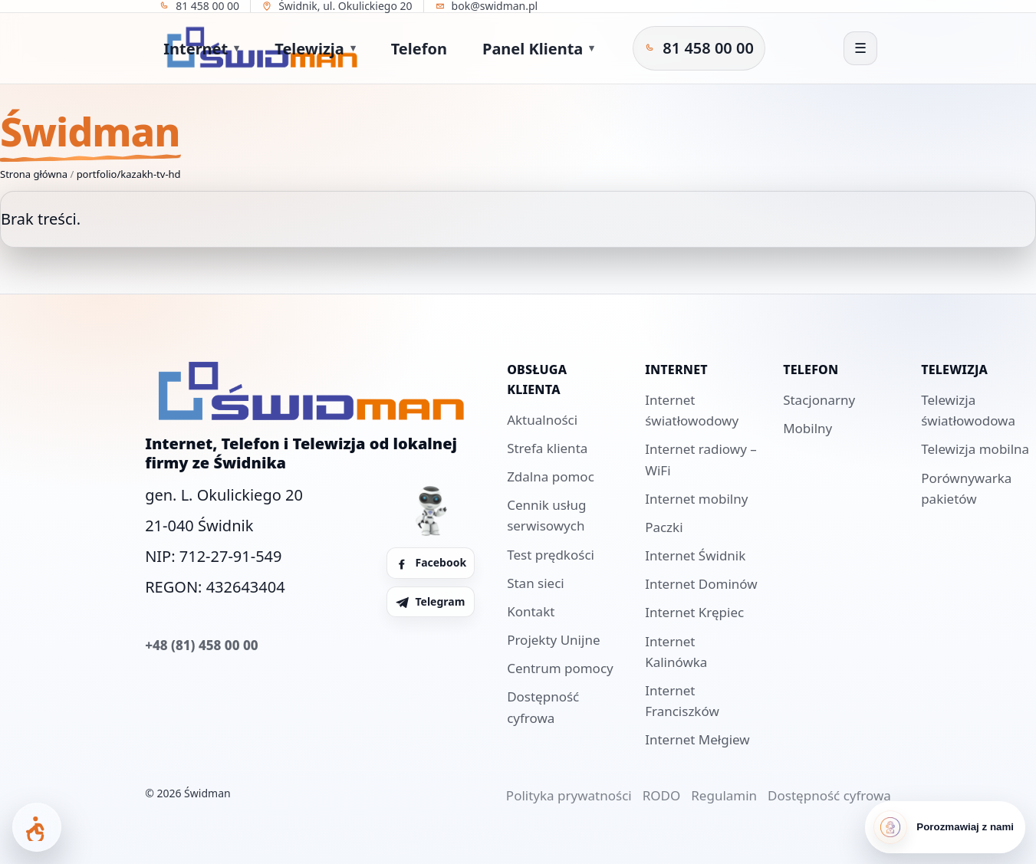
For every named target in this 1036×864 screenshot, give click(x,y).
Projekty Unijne (553, 640)
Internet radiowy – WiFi (701, 459)
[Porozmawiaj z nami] (945, 827)
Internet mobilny (696, 499)
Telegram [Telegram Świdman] (430, 601)
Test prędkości (550, 554)
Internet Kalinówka (676, 651)
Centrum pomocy (560, 668)
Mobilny (807, 428)
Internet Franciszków (682, 701)
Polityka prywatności (569, 795)
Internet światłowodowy (691, 410)
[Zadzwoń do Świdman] (638, 48)
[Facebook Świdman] (726, 48)
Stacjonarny (819, 400)
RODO (662, 795)
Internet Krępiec (694, 612)
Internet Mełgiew (697, 739)
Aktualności (542, 420)
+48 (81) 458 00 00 (201, 645)
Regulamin (724, 795)
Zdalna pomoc (550, 476)
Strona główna (33, 174)
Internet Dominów (701, 584)
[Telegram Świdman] (750, 48)
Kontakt (530, 611)
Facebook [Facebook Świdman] (430, 562)
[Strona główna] (68, 48)
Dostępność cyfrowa (543, 707)
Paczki (663, 527)
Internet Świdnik (695, 555)
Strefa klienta (547, 448)
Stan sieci (535, 583)
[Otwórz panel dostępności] (36, 827)
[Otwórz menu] (860, 48)
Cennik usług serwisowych (546, 515)
